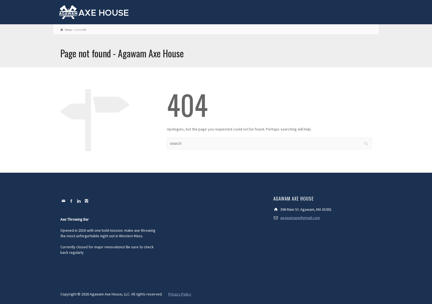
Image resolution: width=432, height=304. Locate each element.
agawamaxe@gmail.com (300, 217)
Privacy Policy (179, 294)
